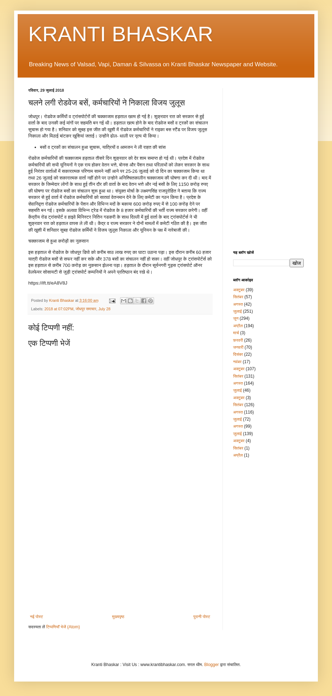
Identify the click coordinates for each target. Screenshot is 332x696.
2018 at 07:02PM (59, 309)
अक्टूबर (238, 289)
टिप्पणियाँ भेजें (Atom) (63, 626)
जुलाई (237, 311)
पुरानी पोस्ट (201, 616)
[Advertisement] (120, 556)
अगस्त (238, 304)
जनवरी (238, 347)
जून (235, 318)
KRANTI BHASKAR (120, 34)
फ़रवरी (238, 340)
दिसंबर (238, 354)
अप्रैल (238, 325)
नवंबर (237, 361)
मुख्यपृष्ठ (118, 616)
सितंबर (238, 296)
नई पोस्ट (36, 616)
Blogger (211, 664)
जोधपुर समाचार (86, 309)
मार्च (236, 332)
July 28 (104, 309)
